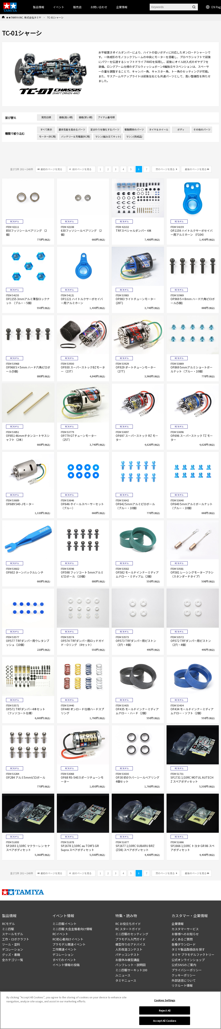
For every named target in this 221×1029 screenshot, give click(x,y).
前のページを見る (82, 169)
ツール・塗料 (11, 944)
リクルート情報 (182, 985)
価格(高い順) (66, 117)
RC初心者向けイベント (67, 939)
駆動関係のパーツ (134, 129)
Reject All (164, 1010)
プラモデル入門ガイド (130, 939)
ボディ (180, 129)
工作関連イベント (64, 949)
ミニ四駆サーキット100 (131, 970)
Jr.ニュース (122, 975)
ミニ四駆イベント (64, 924)
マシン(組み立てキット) (108, 136)
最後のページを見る (196, 169)
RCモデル (8, 924)
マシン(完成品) (134, 136)
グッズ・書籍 (11, 954)
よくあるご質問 (182, 939)
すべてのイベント (64, 960)
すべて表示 (46, 129)
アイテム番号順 (106, 117)
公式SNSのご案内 (184, 965)
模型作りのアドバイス (130, 944)
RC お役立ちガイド (128, 924)
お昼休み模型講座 (127, 960)
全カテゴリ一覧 (12, 960)
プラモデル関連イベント (69, 944)
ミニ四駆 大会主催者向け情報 (72, 929)
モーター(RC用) (47, 136)
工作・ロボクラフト (15, 939)
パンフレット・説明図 (130, 965)
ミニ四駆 (8, 929)
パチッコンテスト (127, 954)
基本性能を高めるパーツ (72, 129)
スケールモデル (12, 934)
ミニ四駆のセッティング (131, 934)
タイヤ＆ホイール (158, 129)
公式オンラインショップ (188, 960)
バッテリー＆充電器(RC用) (75, 136)
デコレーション (12, 949)
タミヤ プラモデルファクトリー (193, 954)
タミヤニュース (125, 980)
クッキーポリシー (184, 975)
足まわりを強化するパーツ (104, 129)
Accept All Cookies (164, 1021)
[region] (110, 1010)
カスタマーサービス (185, 929)
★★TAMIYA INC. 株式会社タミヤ (23, 17)
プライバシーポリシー (187, 970)
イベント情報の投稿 (66, 965)
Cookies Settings (164, 1000)
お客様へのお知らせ (185, 934)
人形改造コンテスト (128, 949)
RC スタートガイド (128, 929)
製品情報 (38, 7)
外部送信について (184, 980)
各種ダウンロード (184, 944)
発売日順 (46, 117)
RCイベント (60, 934)
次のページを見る (165, 169)
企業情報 (178, 924)
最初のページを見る (51, 169)
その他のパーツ (201, 129)
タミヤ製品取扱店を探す (188, 949)
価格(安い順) (85, 117)
